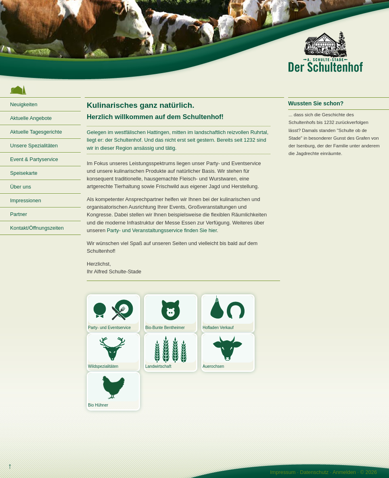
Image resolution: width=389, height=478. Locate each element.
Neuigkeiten (24, 104)
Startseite (40, 90)
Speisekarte (24, 173)
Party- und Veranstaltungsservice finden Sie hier (162, 230)
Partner (18, 214)
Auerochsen (228, 351)
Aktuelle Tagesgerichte (36, 132)
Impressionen (25, 200)
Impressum (282, 472)
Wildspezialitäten (113, 351)
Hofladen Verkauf (228, 313)
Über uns (20, 187)
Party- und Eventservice (113, 313)
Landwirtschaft (170, 351)
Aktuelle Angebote (31, 118)
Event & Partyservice (34, 159)
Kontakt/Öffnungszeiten (37, 228)
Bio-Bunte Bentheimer (170, 313)
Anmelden (344, 472)
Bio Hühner (113, 390)
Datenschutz (314, 472)
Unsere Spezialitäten (34, 146)
